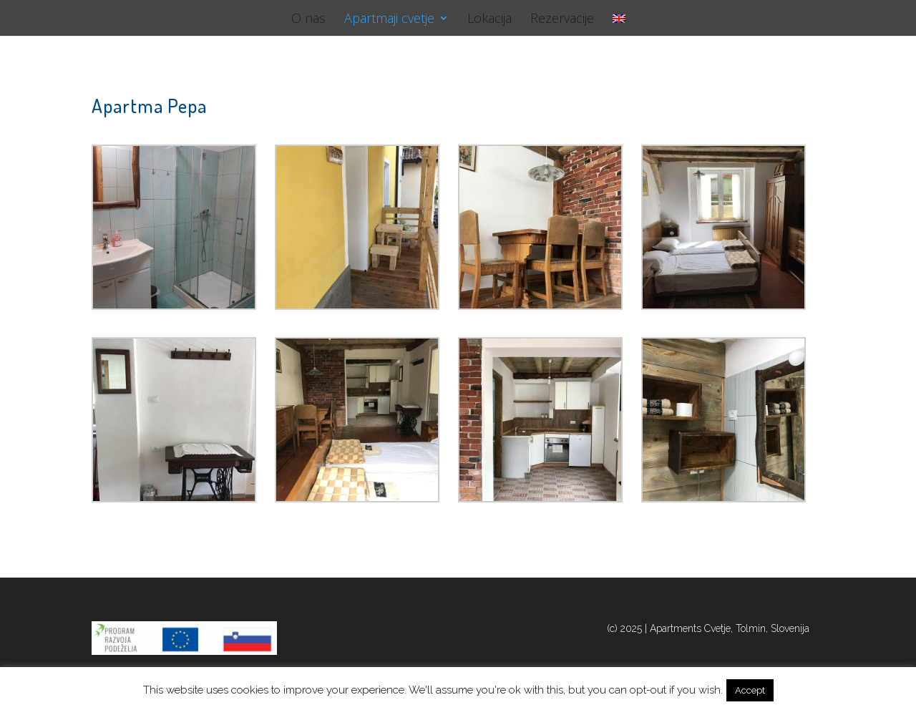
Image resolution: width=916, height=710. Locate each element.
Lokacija (489, 19)
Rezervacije (562, 19)
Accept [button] (750, 690)
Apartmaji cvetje (389, 19)
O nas (308, 19)
